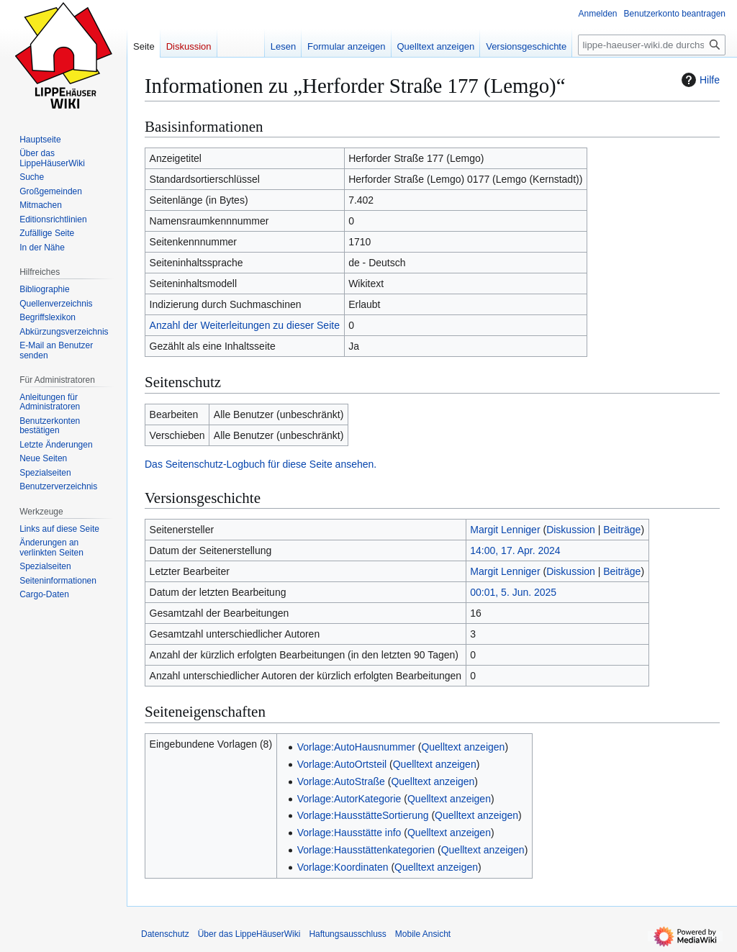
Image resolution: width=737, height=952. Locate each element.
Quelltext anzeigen (463, 747)
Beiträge (622, 529)
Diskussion (570, 529)
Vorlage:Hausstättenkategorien (366, 850)
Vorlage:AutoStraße (341, 781)
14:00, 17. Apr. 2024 (515, 550)
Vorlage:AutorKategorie (349, 798)
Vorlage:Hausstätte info (349, 832)
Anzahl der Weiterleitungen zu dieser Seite (245, 325)
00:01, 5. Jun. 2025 (513, 592)
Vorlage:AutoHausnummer (356, 747)
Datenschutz (165, 934)
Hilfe (699, 80)
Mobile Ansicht (423, 934)
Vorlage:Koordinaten (343, 867)
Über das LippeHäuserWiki (249, 934)
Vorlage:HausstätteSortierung (363, 815)
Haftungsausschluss (347, 934)
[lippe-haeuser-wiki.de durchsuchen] (651, 45)
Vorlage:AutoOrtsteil (342, 764)
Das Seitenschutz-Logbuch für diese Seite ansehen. (260, 464)
